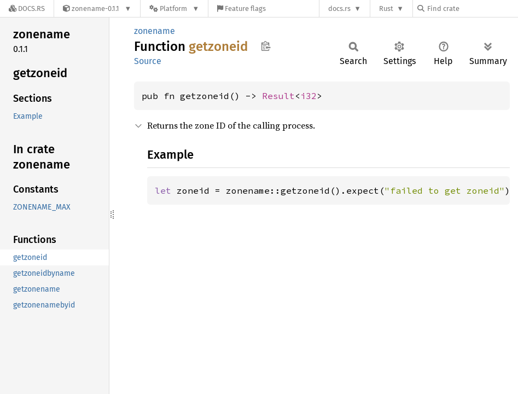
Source (147, 61)
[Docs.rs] (27, 8)
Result (278, 95)
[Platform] (174, 8)
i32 (308, 95)
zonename (154, 31)
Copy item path (266, 46)
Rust (386, 8)
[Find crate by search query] (472, 8)
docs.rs (339, 8)
